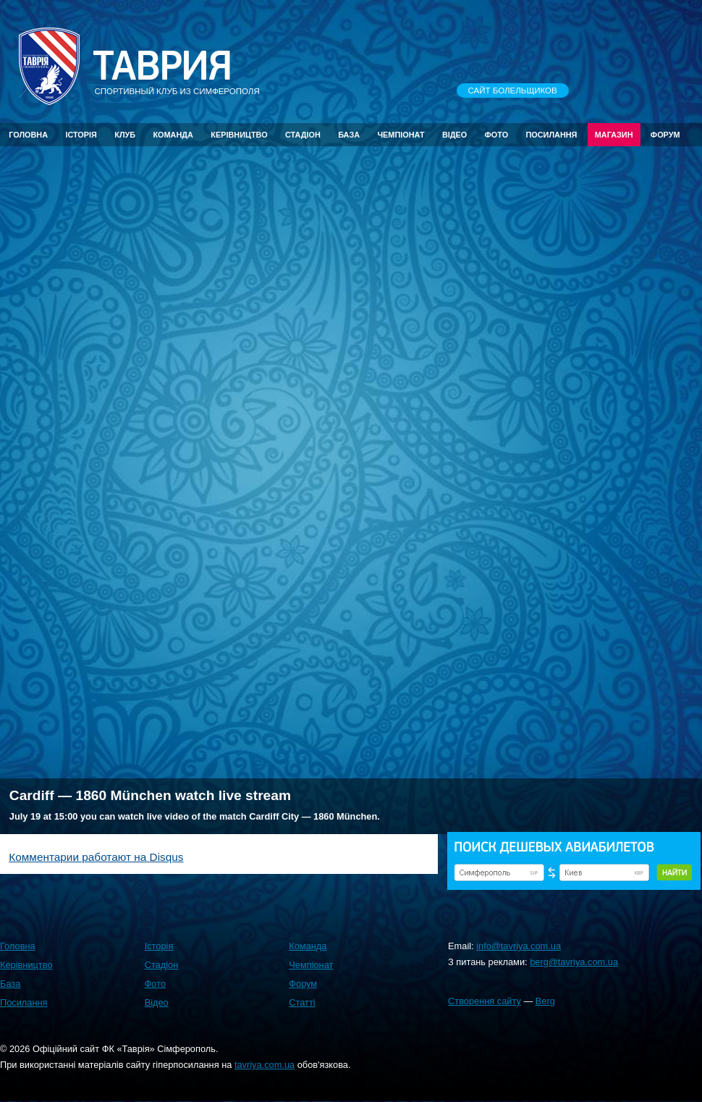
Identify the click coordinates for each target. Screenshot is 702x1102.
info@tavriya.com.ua (518, 946)
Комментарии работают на (96, 857)
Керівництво (239, 134)
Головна (28, 134)
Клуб (124, 134)
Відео (454, 134)
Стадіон (303, 134)
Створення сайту (484, 1001)
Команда (173, 134)
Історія (81, 134)
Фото (497, 134)
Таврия (162, 66)
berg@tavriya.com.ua (574, 961)
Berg (545, 1001)
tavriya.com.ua (264, 1064)
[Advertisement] (278, 664)
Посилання (551, 134)
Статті (302, 1002)
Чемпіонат (400, 134)
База (349, 134)
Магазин (614, 134)
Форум (665, 134)
